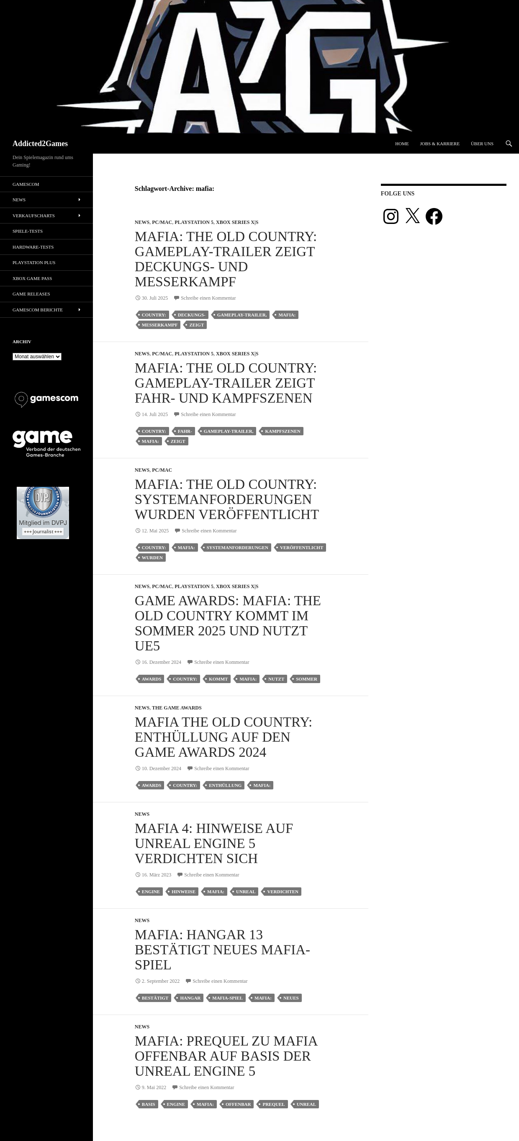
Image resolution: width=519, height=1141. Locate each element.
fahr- (185, 431)
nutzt (276, 678)
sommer (306, 678)
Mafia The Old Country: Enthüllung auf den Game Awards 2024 (223, 737)
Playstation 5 (194, 222)
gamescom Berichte (38, 309)
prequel (273, 1104)
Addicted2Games (40, 143)
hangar (190, 997)
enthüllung (225, 785)
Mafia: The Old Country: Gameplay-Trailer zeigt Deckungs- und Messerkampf (226, 259)
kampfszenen (282, 431)
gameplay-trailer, (242, 314)
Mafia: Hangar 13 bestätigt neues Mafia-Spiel (222, 949)
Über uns (482, 143)
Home (402, 143)
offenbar (238, 1104)
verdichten (282, 891)
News (142, 222)
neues (291, 997)
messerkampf (160, 324)
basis (148, 1104)
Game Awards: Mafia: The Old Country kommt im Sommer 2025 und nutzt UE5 (228, 623)
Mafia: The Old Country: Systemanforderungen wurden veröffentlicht (227, 499)
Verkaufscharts (34, 215)
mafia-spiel (227, 997)
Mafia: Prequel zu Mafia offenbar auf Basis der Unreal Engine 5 (226, 1056)
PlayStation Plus (34, 262)
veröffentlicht (301, 547)
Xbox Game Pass (32, 278)
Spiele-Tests (28, 231)
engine (151, 891)
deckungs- (192, 314)
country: (154, 314)
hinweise (183, 891)
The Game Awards (177, 708)
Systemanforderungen (237, 547)
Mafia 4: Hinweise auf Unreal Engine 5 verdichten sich (214, 843)
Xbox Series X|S (237, 222)
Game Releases (31, 293)
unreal (245, 891)
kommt (218, 678)
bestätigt (155, 997)
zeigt (196, 324)
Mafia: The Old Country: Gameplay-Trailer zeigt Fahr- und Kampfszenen (226, 383)
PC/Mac (162, 222)
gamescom (26, 184)
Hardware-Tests (33, 246)
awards (151, 678)
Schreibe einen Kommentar (208, 298)
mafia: (286, 314)
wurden (152, 557)
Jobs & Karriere (440, 143)
